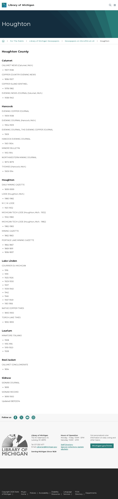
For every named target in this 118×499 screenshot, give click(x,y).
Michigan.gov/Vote (102, 446)
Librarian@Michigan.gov (47, 447)
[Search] (110, 5)
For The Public (17, 41)
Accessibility (44, 493)
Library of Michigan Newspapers (44, 41)
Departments (91, 493)
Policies (33, 493)
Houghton (104, 41)
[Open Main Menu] (114, 5)
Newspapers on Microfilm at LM (79, 41)
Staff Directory (67, 445)
